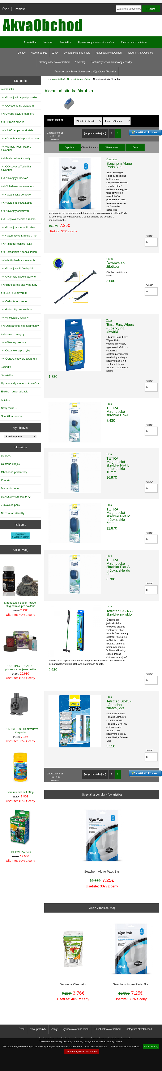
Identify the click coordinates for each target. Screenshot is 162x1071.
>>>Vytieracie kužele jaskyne (18, 276)
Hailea (109, 258)
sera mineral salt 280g (21, 772)
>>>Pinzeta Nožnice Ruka (16, 243)
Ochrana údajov (10, 463)
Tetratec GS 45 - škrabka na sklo (119, 612)
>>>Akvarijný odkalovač (15, 210)
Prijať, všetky (151, 1046)
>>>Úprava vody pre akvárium (19, 358)
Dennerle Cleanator (73, 984)
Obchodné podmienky (14, 472)
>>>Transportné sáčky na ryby (19, 284)
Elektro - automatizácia (134, 42)
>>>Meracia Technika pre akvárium (16, 148)
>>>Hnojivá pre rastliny (15, 317)
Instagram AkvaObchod (140, 52)
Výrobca (69, 147)
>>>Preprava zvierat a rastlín (18, 219)
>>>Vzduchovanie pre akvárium (20, 138)
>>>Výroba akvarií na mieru (17, 113)
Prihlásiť (20, 9)
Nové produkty (39, 52)
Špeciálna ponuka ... (13, 416)
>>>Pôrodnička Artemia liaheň (19, 251)
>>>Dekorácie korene (14, 301)
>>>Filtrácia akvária (13, 121)
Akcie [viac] (20, 550)
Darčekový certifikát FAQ (15, 496)
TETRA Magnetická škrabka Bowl (117, 411)
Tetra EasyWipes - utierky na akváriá (120, 328)
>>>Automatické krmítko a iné (19, 235)
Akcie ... (5, 399)
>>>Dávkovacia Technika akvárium (16, 168)
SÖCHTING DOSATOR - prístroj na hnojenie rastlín (21, 647)
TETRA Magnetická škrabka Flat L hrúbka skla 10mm (117, 465)
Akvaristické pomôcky (78, 79)
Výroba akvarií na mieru (77, 52)
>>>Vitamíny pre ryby (13, 342)
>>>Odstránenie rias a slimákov (20, 325)
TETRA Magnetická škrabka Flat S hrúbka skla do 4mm (118, 567)
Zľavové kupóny (10, 505)
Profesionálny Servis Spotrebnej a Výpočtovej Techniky (85, 71)
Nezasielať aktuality (12, 513)
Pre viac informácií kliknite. (125, 1046)
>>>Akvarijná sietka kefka (16, 202)
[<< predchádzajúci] (95, 133)
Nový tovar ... (9, 408)
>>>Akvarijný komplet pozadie (19, 97)
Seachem (111, 159)
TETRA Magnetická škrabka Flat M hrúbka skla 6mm (118, 516)
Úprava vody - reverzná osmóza (96, 42)
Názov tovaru (112, 147)
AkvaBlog (80, 62)
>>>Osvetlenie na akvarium (17, 105)
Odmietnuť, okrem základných (82, 1051)
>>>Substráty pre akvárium (17, 309)
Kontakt (5, 480)
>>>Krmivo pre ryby (13, 334)
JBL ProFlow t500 (21, 831)
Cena (135, 147)
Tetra (109, 320)
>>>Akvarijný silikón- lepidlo (17, 268)
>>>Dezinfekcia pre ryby (15, 350)
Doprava (6, 455)
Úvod (5, 9)
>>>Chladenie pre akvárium (17, 186)
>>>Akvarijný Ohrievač (14, 178)
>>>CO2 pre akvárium (14, 292)
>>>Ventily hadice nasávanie (18, 260)
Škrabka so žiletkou (115, 265)
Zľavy (55, 52)
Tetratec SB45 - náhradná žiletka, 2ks (119, 704)
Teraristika (65, 42)
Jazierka (47, 42)
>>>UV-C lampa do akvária (17, 130)
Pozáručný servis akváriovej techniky (111, 62)
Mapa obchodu (10, 488)
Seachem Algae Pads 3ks (119, 165)
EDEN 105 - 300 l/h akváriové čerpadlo (21, 710)
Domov (22, 52)
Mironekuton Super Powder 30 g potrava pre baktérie (21, 584)
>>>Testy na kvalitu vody (15, 158)
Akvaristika (58, 79)
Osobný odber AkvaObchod (54, 62)
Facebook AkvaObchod (108, 52)
